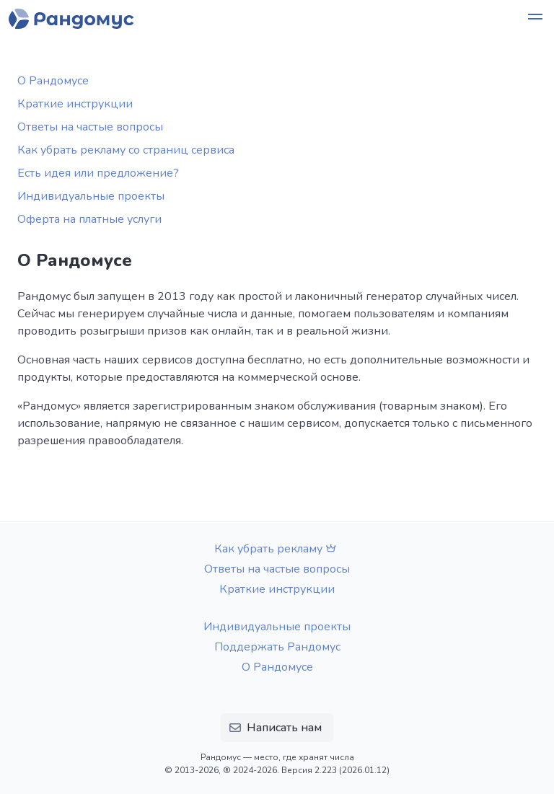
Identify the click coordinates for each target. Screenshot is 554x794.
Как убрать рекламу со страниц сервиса (125, 150)
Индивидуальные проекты (90, 196)
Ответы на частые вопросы (90, 127)
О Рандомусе (53, 81)
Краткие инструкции (75, 104)
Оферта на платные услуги (89, 219)
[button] (535, 18)
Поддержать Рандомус (277, 647)
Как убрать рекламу (277, 549)
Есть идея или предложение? (98, 173)
